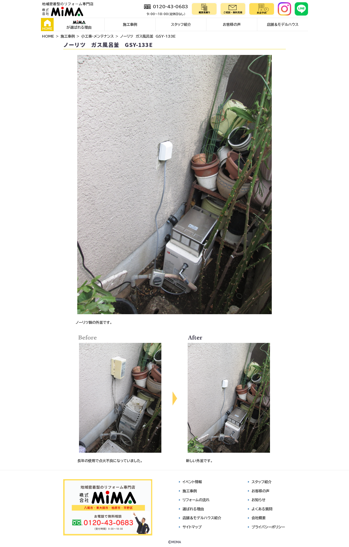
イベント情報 (192, 482)
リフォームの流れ (196, 500)
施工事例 (130, 24)
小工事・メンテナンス (97, 36)
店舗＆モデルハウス (282, 24)
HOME (47, 25)
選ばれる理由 (193, 509)
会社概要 (259, 518)
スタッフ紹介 (181, 24)
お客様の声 (232, 24)
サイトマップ (192, 527)
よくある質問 (262, 509)
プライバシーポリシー (268, 527)
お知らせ (259, 500)
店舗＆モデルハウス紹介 (202, 518)
